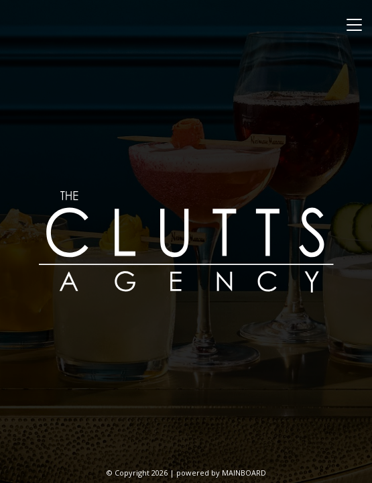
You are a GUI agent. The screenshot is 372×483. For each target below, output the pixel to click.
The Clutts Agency (186, 241)
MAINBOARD (244, 473)
